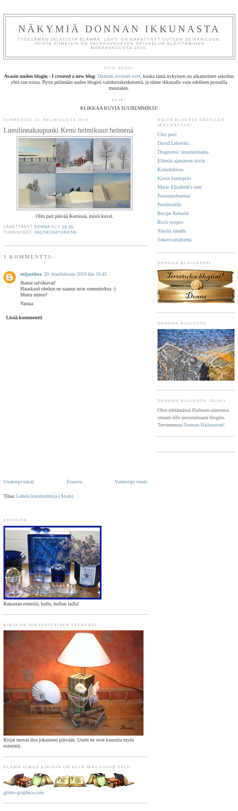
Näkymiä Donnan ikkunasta (119, 29)
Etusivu (74, 481)
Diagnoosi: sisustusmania (183, 152)
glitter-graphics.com (24, 792)
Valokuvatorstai (55, 232)
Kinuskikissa (170, 169)
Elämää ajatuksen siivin (181, 160)
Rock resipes (170, 222)
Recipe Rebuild (173, 213)
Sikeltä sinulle (172, 231)
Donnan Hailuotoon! (204, 425)
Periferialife (169, 204)
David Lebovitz (173, 143)
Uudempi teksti (19, 481)
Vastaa (26, 303)
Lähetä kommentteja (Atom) (44, 496)
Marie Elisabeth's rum (180, 187)
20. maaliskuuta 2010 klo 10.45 (75, 274)
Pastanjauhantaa (174, 196)
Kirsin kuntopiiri (174, 178)
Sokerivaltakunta (174, 239)
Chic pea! (167, 134)
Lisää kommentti (24, 317)
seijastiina (31, 274)
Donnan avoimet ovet (118, 76)
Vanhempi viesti (130, 481)
